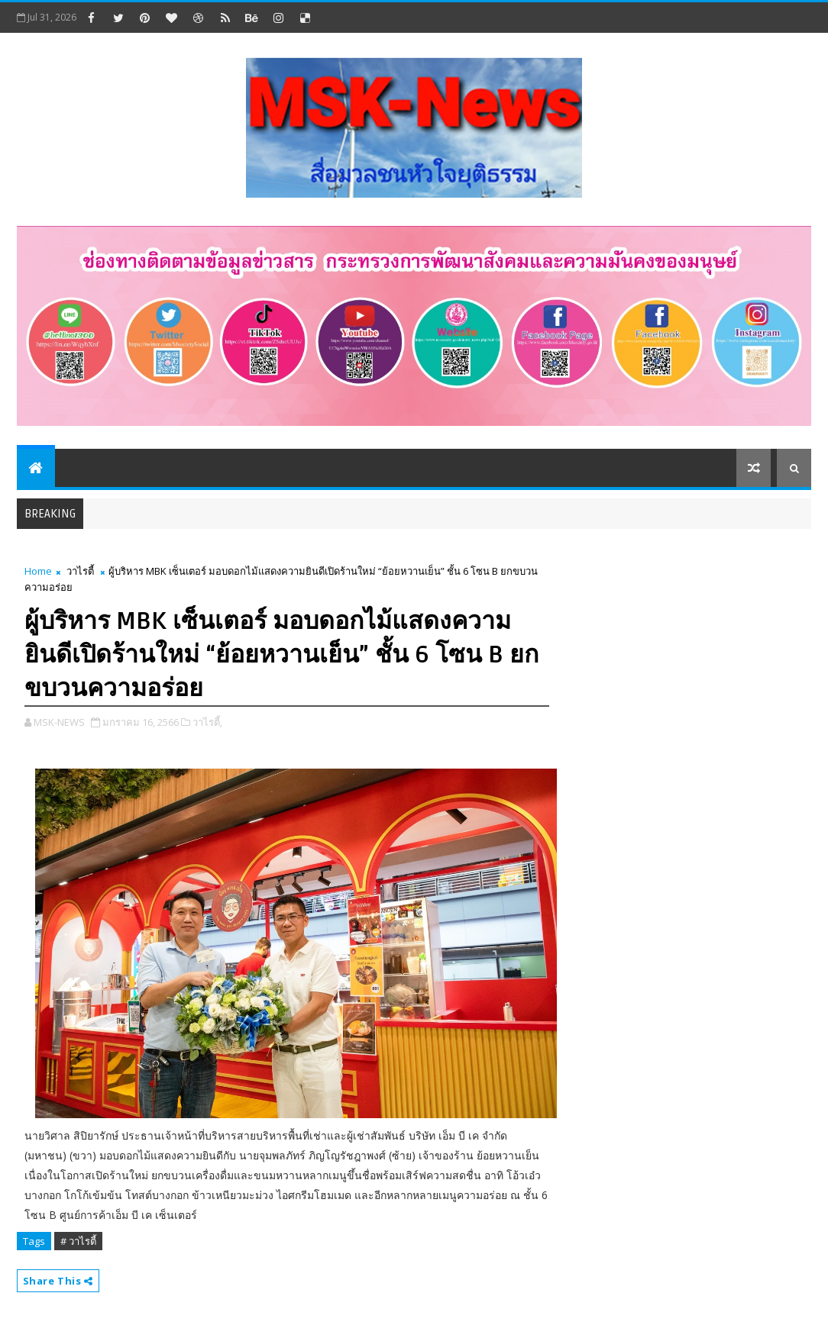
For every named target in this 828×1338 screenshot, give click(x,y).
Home (38, 571)
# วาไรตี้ (78, 1241)
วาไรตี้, (207, 722)
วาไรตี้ (80, 571)
